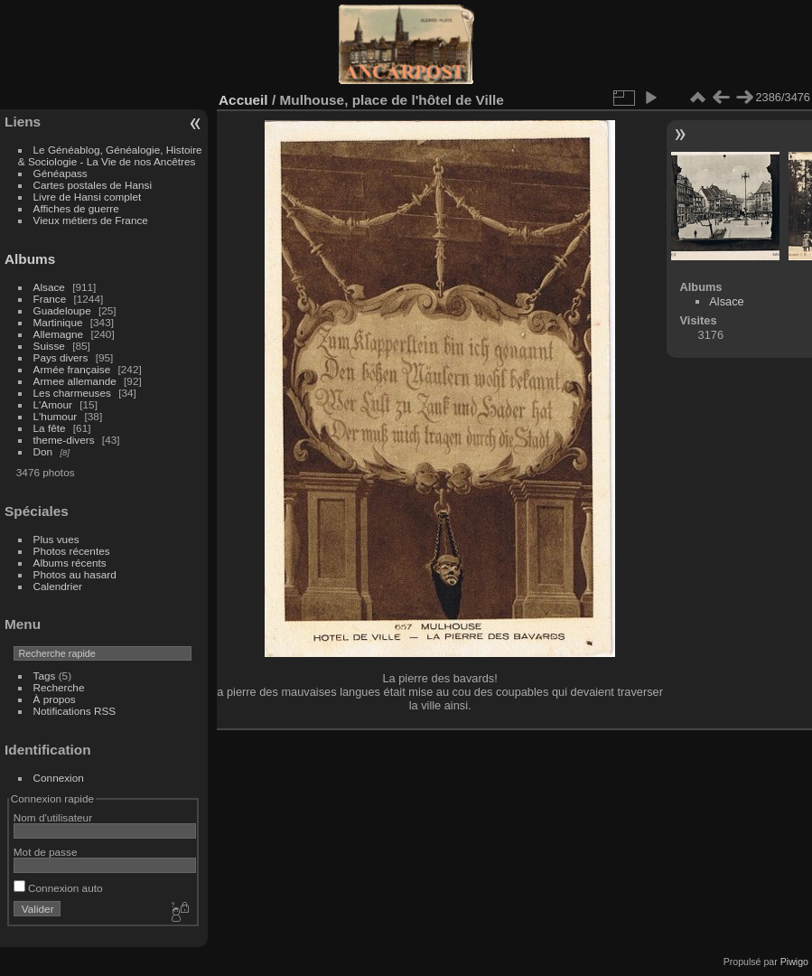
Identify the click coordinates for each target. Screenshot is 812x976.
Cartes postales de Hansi (92, 185)
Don (43, 451)
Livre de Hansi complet (87, 196)
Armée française (72, 369)
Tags (44, 675)
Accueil (243, 100)
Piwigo (794, 961)
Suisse (49, 346)
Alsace (49, 287)
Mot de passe (46, 852)
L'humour (55, 416)
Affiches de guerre (76, 208)
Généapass (60, 173)
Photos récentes (71, 551)
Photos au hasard (75, 574)
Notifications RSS (75, 711)
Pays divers (61, 357)
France (50, 299)
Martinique (58, 322)
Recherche (59, 687)
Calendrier (57, 586)
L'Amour (52, 404)
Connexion (58, 778)
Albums (30, 259)
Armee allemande (75, 381)
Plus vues (56, 539)
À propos (54, 699)
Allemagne (58, 334)
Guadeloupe (62, 310)
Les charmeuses (72, 393)
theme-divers (64, 440)
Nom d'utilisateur (53, 817)
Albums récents (70, 562)
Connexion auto (58, 888)
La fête (49, 428)
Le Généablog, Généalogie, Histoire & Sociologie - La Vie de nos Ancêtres (110, 155)
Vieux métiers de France (90, 220)
